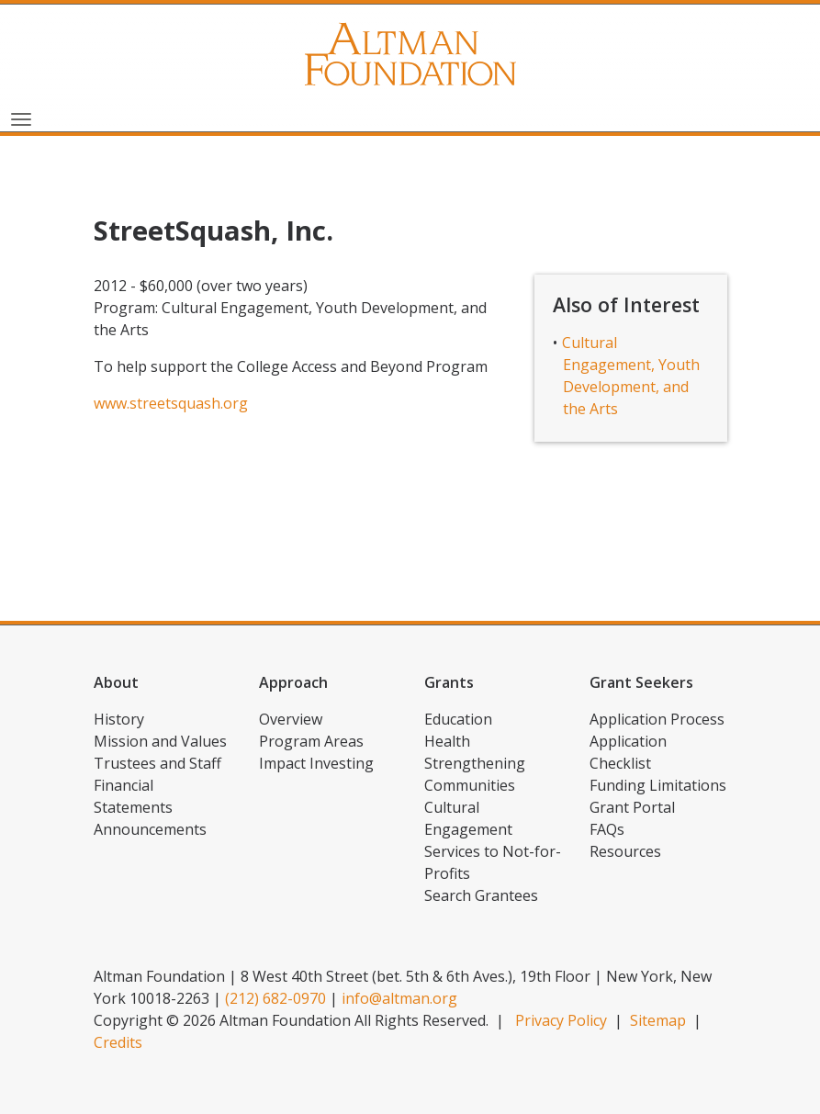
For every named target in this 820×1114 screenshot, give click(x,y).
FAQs (607, 829)
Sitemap (658, 1020)
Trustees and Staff (157, 763)
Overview (290, 719)
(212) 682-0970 (275, 998)
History (119, 719)
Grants (449, 682)
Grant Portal (632, 807)
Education (458, 719)
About (116, 682)
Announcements (150, 829)
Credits (118, 1042)
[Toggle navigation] (21, 117)
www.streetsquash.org (171, 403)
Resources (625, 851)
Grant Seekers (641, 682)
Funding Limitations (658, 785)
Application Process (657, 719)
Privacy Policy (561, 1020)
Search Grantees (481, 895)
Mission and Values (160, 741)
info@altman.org (399, 998)
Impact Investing (316, 763)
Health (447, 741)
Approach (293, 682)
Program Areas (311, 741)
